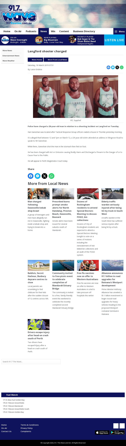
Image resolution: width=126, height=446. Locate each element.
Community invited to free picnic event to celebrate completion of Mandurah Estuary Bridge (63, 275)
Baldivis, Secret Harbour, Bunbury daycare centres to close (39, 272)
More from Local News (57, 59)
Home (6, 31)
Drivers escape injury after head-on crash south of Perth (39, 329)
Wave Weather (9, 61)
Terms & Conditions (30, 425)
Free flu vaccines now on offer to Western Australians (88, 270)
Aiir (69, 443)
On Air (18, 31)
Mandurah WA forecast (94, 387)
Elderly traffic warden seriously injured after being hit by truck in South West (112, 201)
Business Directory (84, 31)
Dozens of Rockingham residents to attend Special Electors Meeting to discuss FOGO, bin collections (88, 205)
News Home (37, 59)
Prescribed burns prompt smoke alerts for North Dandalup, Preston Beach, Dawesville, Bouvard (63, 203)
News (43, 31)
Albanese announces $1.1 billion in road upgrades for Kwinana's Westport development (112, 273)
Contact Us (6, 431)
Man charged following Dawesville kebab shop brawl (39, 200)
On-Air (4, 428)
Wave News (7, 50)
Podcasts (31, 31)
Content (64, 31)
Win (53, 31)
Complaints (26, 431)
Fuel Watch (12, 394)
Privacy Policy (27, 428)
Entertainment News (11, 55)
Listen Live (114, 40)
